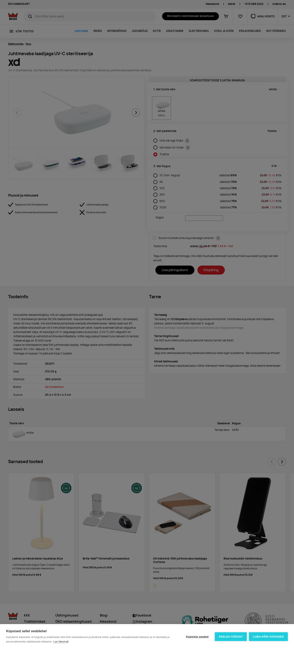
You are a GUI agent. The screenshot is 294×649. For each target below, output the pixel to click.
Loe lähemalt (60, 641)
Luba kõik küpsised (268, 636)
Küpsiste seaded (197, 636)
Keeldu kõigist (231, 636)
